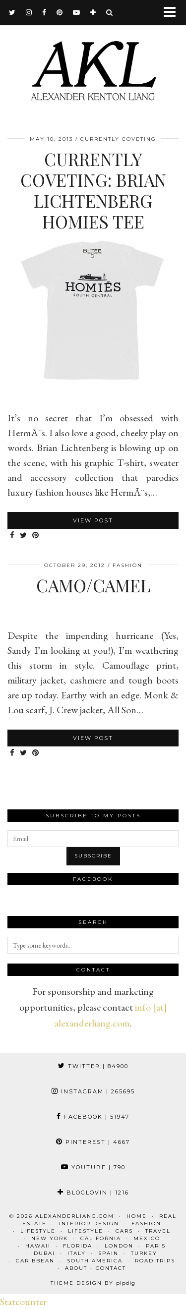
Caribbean (35, 1260)
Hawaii (38, 1246)
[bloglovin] (93, 12)
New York (49, 1238)
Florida (77, 1246)
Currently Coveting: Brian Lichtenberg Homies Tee (93, 190)
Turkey (144, 1253)
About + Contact (95, 1268)
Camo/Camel (93, 585)
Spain (108, 1253)
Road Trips (155, 1260)
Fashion (127, 565)
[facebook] (44, 12)
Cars (124, 1231)
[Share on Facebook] (12, 535)
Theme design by (93, 1283)
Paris (156, 1246)
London (119, 1246)
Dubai (44, 1253)
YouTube (93, 1167)
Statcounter (23, 1301)
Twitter (93, 1066)
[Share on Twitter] (23, 535)
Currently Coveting (118, 139)
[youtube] (76, 12)
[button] (173, 12)
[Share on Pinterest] (36, 535)
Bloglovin (93, 1192)
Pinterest (93, 1141)
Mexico (146, 1238)
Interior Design (89, 1223)
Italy (76, 1253)
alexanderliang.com (74, 1216)
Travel (158, 1231)
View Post (93, 520)
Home (136, 1216)
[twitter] (12, 12)
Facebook (93, 1116)
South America (95, 1260)
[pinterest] (60, 12)
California (100, 1238)
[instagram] (29, 12)
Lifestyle (38, 1231)
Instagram (93, 1091)
